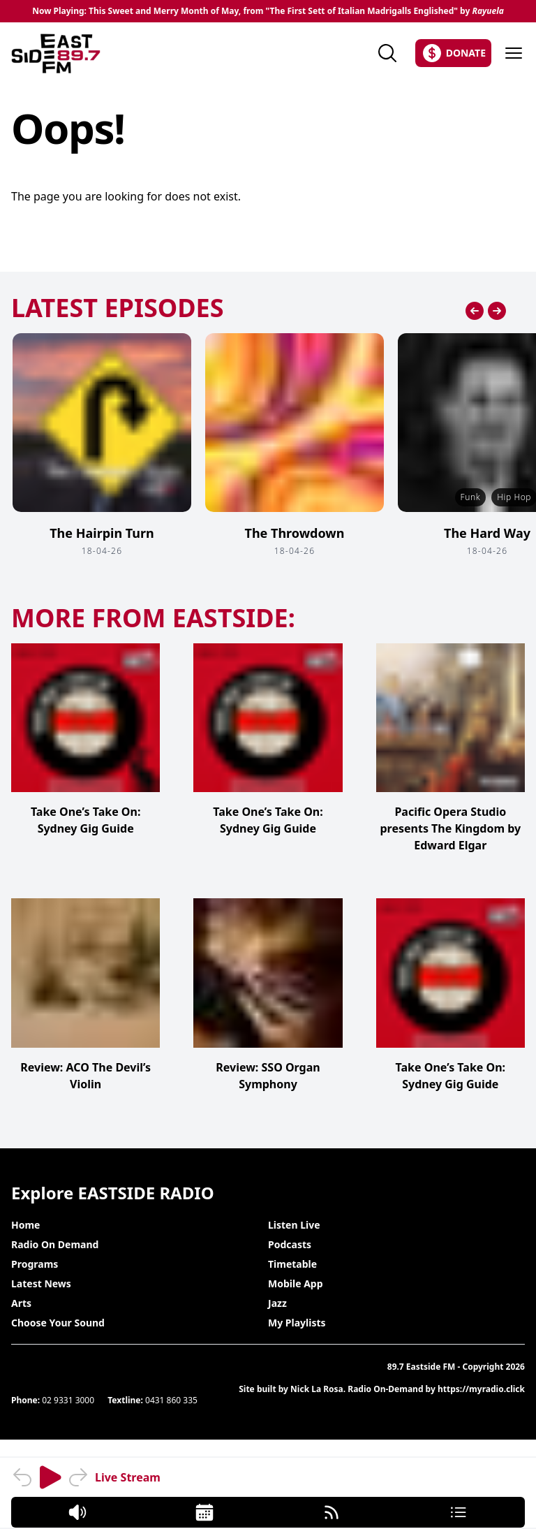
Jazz (277, 1303)
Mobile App (295, 1283)
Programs (34, 1264)
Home (25, 1224)
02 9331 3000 (68, 1400)
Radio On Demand (54, 1244)
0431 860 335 (171, 1400)
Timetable (292, 1264)
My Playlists (297, 1322)
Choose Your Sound (58, 1322)
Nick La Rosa (316, 1389)
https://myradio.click (481, 1389)
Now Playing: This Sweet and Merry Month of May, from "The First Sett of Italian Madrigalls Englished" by (268, 11)
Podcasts (289, 1244)
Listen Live (294, 1224)
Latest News (41, 1283)
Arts (21, 1303)
